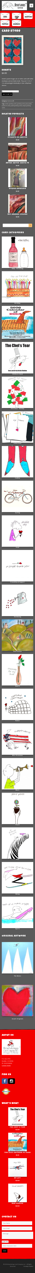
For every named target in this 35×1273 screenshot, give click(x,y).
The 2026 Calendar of (17, 1152)
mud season (17, 1203)
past (26, 104)
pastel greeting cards (16, 105)
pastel (29, 104)
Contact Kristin (6, 1065)
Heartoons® (10, 101)
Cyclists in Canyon (17, 137)
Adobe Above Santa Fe (17, 163)
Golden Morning (17, 188)
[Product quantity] (10, 91)
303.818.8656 (8, 1063)
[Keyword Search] (16, 225)
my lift (17, 1178)
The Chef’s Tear (17, 1127)
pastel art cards (6, 105)
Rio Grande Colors (17, 214)
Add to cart (6, 94)
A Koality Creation (28, 1266)
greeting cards (21, 104)
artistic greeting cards (11, 104)
